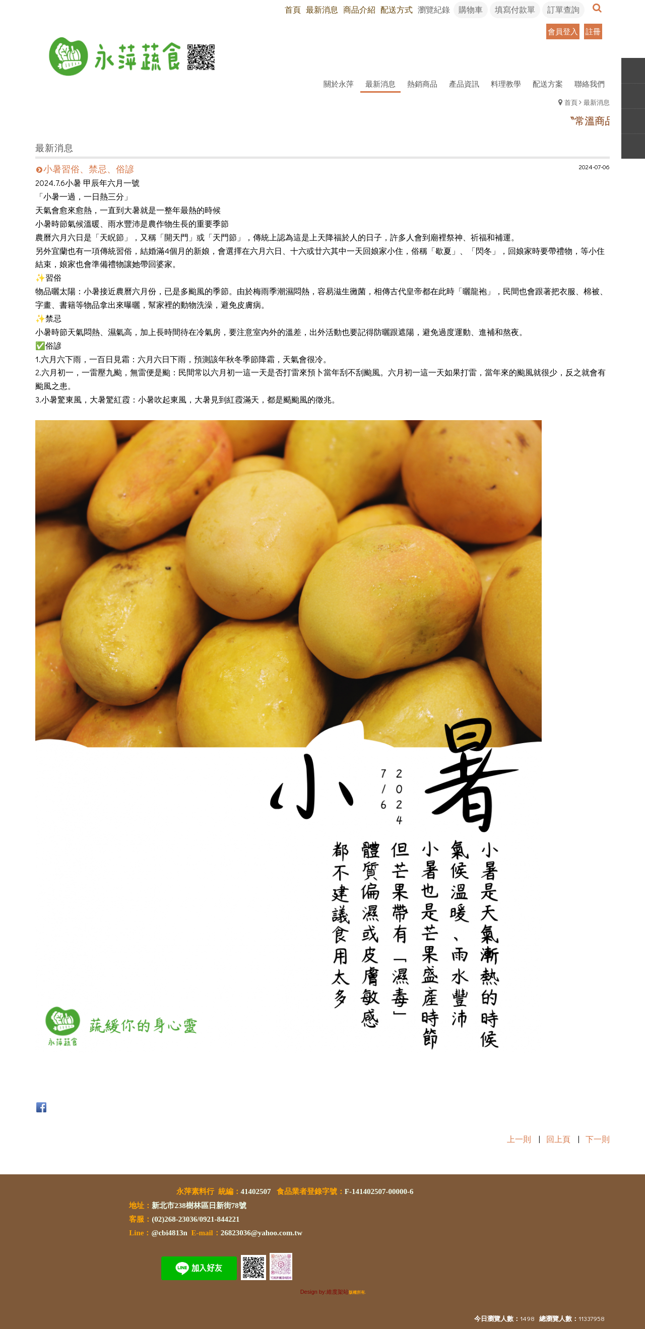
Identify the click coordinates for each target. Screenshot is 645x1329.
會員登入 (563, 31)
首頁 (570, 102)
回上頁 (558, 1139)
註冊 (593, 31)
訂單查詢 (563, 9)
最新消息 (597, 102)
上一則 (519, 1139)
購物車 (471, 9)
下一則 (598, 1139)
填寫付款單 (515, 9)
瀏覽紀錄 (434, 9)
